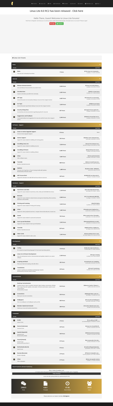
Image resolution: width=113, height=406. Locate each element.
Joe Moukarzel (87, 163)
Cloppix (88, 229)
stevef (30, 171)
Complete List (60, 370)
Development (16, 241)
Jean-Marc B (26, 343)
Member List (89, 3)
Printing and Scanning (23, 203)
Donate (65, 3)
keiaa (89, 307)
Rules (14, 64)
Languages (16, 313)
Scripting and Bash (22, 261)
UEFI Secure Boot (22, 175)
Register (60, 23)
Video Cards (20, 233)
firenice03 (26, 171)
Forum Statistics (27, 366)
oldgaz (89, 197)
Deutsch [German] (22, 326)
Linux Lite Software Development (26, 254)
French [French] (21, 339)
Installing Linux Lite (23, 143)
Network (19, 195)
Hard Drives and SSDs (23, 189)
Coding (19, 248)
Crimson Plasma (87, 235)
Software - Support (18, 125)
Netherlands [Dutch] (23, 347)
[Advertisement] (56, 39)
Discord (72, 3)
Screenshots (20, 293)
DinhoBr (88, 301)
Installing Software (22, 150)
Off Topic (19, 97)
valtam (89, 72)
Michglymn (66, 396)
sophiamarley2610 (63, 376)
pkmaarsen (88, 348)
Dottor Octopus (87, 145)
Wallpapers (20, 300)
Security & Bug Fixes (23, 110)
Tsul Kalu (88, 139)
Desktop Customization (24, 283)
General (15, 79)
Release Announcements (24, 85)
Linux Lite (42, 3)
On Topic (19, 103)
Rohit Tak (88, 210)
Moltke (25, 335)
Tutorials (19, 162)
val (89, 170)
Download (57, 3)
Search (80, 3)
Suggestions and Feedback (24, 116)
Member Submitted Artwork (25, 306)
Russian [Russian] (22, 353)
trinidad (88, 191)
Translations (20, 267)
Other (19, 156)
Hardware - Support (18, 183)
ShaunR (88, 222)
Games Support (21, 137)
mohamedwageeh (86, 321)
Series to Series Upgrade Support (26, 131)
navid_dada (88, 249)
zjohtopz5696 (54, 376)
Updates (19, 168)
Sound (19, 215)
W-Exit (89, 327)
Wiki (49, 3)
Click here (77, 10)
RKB (89, 286)
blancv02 (88, 216)
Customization (17, 276)
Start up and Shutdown (23, 221)
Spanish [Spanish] (22, 332)
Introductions (21, 91)
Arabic (19, 320)
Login (52, 23)
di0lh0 (89, 360)
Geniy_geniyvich (87, 354)
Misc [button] (97, 3)
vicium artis (45, 376)
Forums (34, 3)
